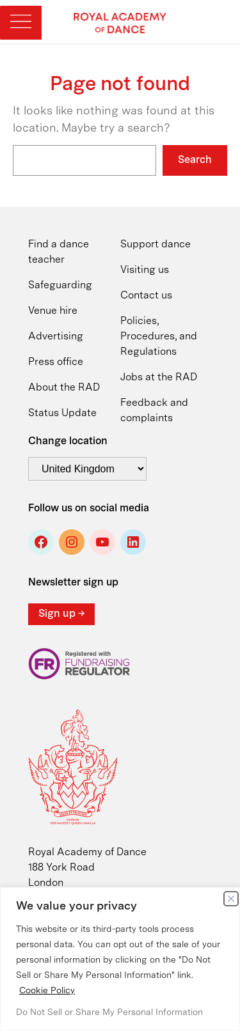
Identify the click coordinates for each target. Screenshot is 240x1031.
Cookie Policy (47, 990)
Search (195, 160)
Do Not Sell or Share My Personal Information (109, 1012)
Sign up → (61, 614)
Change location (68, 442)
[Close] (231, 898)
